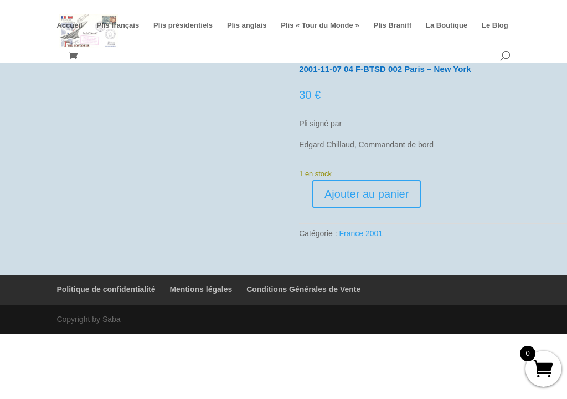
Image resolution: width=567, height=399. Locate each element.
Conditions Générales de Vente (303, 289)
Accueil (69, 25)
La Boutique (446, 25)
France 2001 (361, 233)
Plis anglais (247, 25)
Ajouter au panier (366, 194)
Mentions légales (200, 289)
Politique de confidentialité (105, 289)
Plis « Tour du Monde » (320, 25)
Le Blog (495, 25)
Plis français (118, 25)
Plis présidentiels (183, 25)
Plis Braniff (393, 25)
